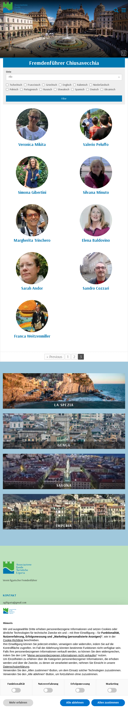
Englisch (65, 84)
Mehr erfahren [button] (18, 702)
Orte (8, 71)
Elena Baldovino (96, 240)
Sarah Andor (32, 288)
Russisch (46, 89)
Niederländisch (99, 84)
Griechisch (49, 84)
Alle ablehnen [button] (75, 702)
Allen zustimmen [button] (108, 702)
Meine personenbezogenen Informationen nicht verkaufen (62, 655)
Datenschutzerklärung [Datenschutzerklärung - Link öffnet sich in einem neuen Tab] (16, 666)
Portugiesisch (29, 89)
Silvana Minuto (96, 192)
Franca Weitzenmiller (32, 336)
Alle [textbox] (10, 76)
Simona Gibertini (32, 192)
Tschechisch (14, 84)
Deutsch (92, 89)
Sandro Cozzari (96, 288)
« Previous (54, 356)
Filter (64, 98)
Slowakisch (61, 89)
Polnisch (12, 89)
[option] (64, 29)
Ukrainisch (108, 89)
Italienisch (80, 84)
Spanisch (77, 89)
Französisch (32, 84)
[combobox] (64, 77)
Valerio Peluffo (96, 144)
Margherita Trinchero (32, 240)
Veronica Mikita (32, 144)
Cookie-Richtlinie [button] (13, 640)
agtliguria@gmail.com (14, 602)
